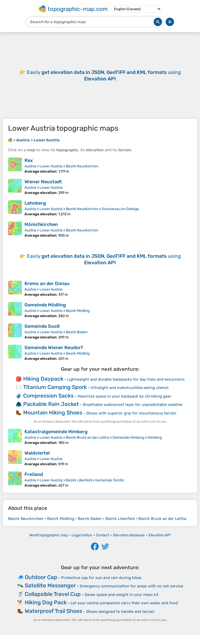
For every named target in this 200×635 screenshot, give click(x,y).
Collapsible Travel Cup (53, 594)
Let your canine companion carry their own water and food (124, 603)
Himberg (155, 437)
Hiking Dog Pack (46, 602)
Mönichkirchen (41, 224)
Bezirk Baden (77, 332)
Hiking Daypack (43, 378)
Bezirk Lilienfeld (79, 480)
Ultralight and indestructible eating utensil (129, 387)
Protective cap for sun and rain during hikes (101, 577)
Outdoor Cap (41, 577)
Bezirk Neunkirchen (82, 166)
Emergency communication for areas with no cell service (131, 586)
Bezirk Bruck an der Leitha (87, 437)
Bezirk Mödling (78, 311)
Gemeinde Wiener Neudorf (53, 347)
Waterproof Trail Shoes (53, 611)
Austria (30, 166)
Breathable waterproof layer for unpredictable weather (133, 404)
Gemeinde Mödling (45, 305)
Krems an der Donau (47, 283)
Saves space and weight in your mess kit (122, 594)
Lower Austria (51, 166)
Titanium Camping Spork (55, 387)
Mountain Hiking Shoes (52, 412)
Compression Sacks (48, 395)
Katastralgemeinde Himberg (56, 432)
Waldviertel (37, 453)
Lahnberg (35, 203)
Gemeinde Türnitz (109, 480)
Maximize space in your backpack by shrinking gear (124, 396)
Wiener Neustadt (43, 182)
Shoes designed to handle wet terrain (120, 611)
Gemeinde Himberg (128, 437)
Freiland (33, 474)
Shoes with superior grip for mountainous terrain (131, 413)
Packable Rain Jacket (51, 404)
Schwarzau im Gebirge (120, 209)
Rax (28, 160)
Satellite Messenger (50, 585)
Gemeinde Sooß (42, 326)
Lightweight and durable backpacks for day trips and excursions (126, 379)
